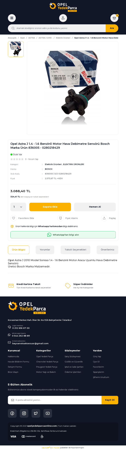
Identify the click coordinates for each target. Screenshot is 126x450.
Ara (112, 28)
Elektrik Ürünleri (53, 164)
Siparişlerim (98, 372)
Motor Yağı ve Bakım (46, 372)
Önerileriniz (107, 249)
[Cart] (114, 18)
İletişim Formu (15, 367)
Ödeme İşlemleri (73, 372)
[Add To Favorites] (22, 218)
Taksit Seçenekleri (75, 249)
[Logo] (63, 7)
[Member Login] (63, 18)
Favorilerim (98, 367)
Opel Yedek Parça (44, 356)
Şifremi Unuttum (101, 377)
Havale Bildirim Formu (18, 362)
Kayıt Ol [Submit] (109, 399)
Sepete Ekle (50, 206)
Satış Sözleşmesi (72, 356)
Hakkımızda (13, 356)
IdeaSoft (46, 447)
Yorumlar (45, 249)
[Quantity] (18, 207)
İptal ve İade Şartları (74, 367)
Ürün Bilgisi (18, 249)
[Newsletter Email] (63, 400)
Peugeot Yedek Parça (46, 367)
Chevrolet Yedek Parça (47, 362)
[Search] (63, 28)
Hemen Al (95, 206)
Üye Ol (96, 362)
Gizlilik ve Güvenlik (74, 362)
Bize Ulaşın (13, 372)
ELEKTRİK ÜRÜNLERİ (73, 164)
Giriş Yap (97, 356)
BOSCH (48, 169)
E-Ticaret (56, 448)
